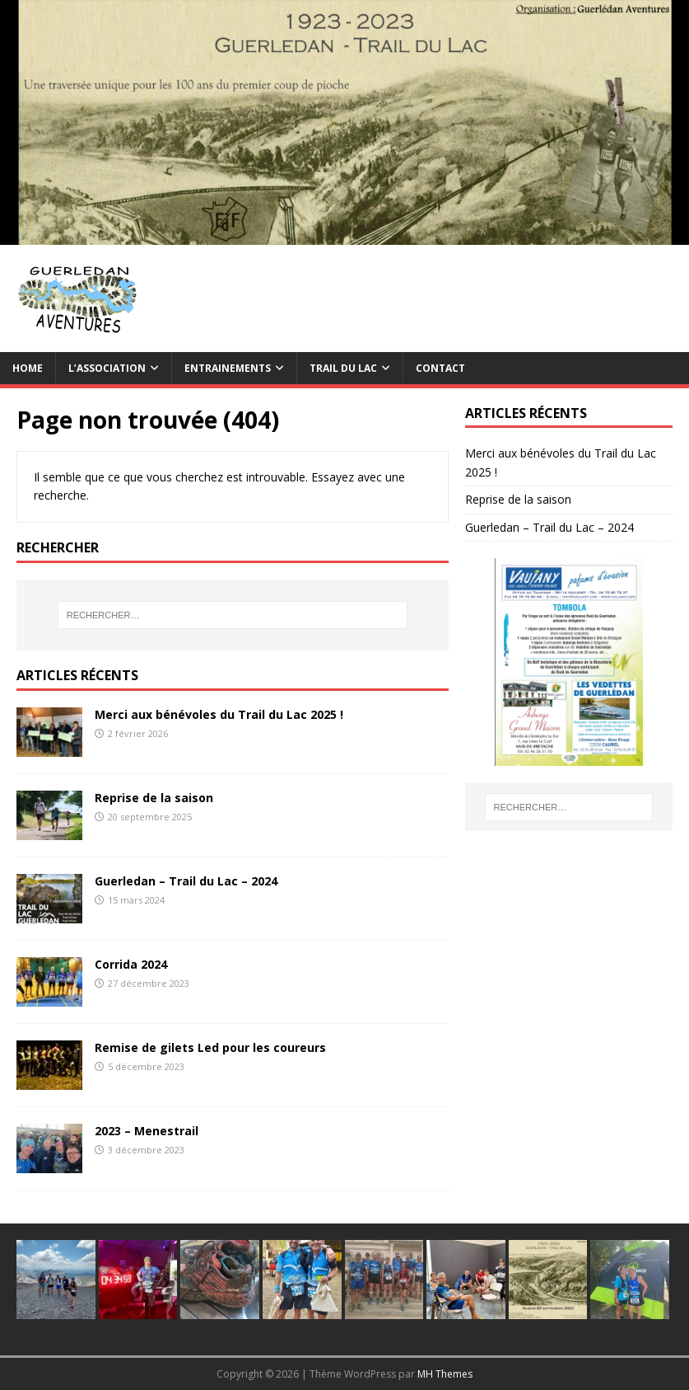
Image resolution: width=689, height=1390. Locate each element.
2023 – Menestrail (146, 1131)
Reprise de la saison (154, 797)
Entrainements (227, 368)
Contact (440, 368)
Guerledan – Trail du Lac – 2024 (186, 881)
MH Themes (445, 1374)
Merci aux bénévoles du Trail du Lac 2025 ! (219, 714)
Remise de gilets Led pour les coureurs (210, 1047)
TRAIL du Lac (343, 368)
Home (27, 368)
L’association (107, 368)
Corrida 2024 (131, 964)
